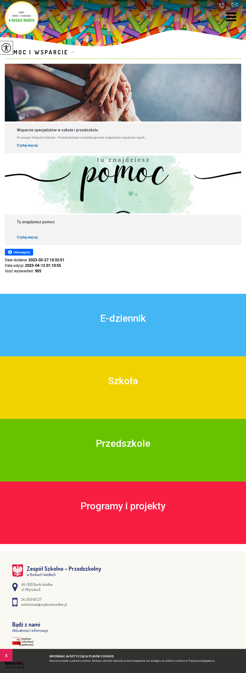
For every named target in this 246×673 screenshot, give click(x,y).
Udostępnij (19, 252)
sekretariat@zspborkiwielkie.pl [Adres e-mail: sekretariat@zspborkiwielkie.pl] (44, 604)
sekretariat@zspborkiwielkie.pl (235, 4)
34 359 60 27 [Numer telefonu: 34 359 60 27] (31, 599)
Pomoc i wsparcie (37, 52)
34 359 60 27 (221, 5)
